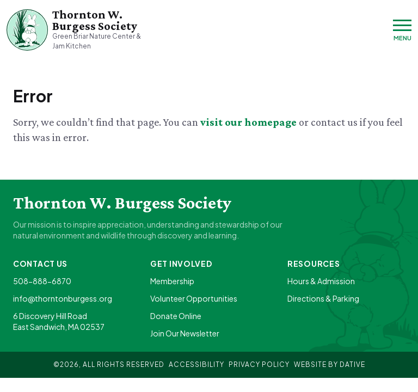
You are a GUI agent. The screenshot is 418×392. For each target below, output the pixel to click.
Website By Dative (329, 364)
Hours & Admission (321, 281)
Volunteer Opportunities (193, 298)
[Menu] (402, 30)
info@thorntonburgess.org (62, 298)
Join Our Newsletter (184, 333)
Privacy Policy (259, 364)
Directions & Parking (323, 298)
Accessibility (196, 364)
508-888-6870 (42, 281)
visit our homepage (249, 122)
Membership (172, 281)
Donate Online (175, 316)
